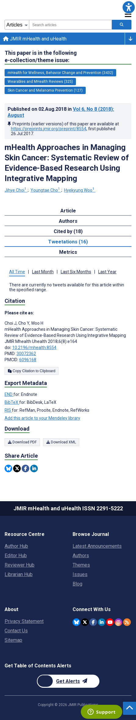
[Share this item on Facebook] (25, 468)
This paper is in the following (41, 57)
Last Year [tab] (107, 271)
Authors (81, 555)
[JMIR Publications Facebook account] (93, 622)
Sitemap (13, 640)
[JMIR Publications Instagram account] (118, 622)
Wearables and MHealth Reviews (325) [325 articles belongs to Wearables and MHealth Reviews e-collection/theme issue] (40, 81)
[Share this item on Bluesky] (8, 468)
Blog (77, 584)
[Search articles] (121, 25)
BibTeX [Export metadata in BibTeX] (12, 402)
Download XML (61, 442)
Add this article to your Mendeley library (42, 418)
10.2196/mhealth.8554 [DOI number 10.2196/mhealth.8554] (34, 347)
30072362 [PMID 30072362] (26, 353)
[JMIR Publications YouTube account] (110, 622)
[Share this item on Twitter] (17, 468)
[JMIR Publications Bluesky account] (76, 622)
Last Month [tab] (43, 271)
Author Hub (16, 546)
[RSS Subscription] (127, 622)
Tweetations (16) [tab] (68, 242)
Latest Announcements (97, 546)
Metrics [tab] (68, 252)
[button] (128, 7)
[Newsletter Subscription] (68, 681)
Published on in (61, 112)
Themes (81, 565)
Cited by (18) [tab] (68, 231)
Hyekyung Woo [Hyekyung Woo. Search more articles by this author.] (79, 190)
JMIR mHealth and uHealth (34, 39)
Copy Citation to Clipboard (31, 371)
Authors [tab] (68, 221)
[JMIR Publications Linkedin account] (102, 622)
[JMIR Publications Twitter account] (85, 622)
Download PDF (22, 442)
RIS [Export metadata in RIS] (8, 410)
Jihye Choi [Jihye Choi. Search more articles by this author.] (16, 190)
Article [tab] (68, 211)
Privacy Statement (24, 621)
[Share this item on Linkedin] (34, 468)
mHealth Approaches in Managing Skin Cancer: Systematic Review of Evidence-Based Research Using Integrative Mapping (67, 163)
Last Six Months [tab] (76, 271)
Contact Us (16, 631)
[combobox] (70, 25)
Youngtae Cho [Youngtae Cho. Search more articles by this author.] (45, 190)
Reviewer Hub (19, 565)
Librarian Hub (19, 574)
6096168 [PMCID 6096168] (27, 359)
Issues (80, 574)
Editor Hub (16, 555)
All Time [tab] (17, 271)
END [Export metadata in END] (9, 394)
